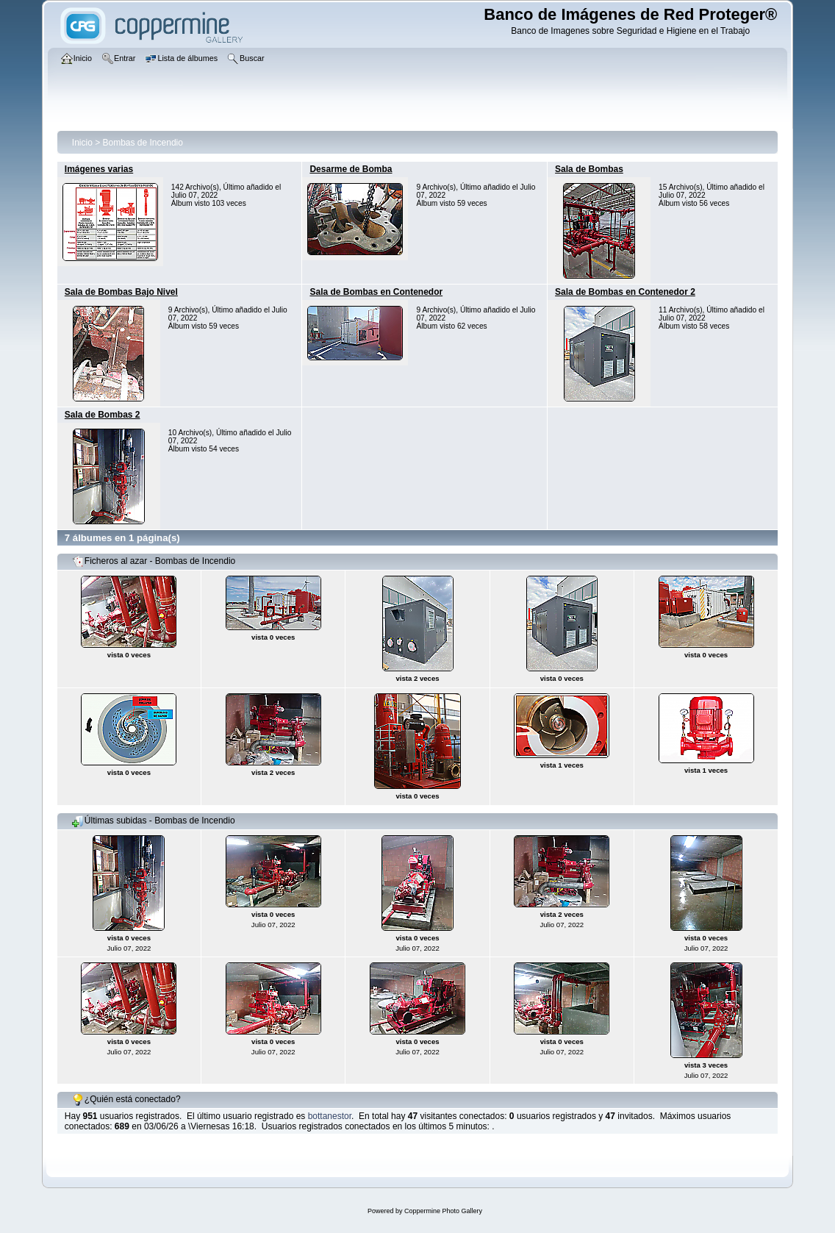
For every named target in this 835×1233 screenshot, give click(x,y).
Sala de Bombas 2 (102, 415)
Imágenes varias (99, 169)
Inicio (82, 142)
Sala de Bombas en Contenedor (375, 292)
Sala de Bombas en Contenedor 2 (625, 292)
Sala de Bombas (589, 169)
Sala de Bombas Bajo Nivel (121, 292)
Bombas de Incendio (143, 142)
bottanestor (329, 1116)
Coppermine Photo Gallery (443, 1211)
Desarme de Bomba (350, 169)
